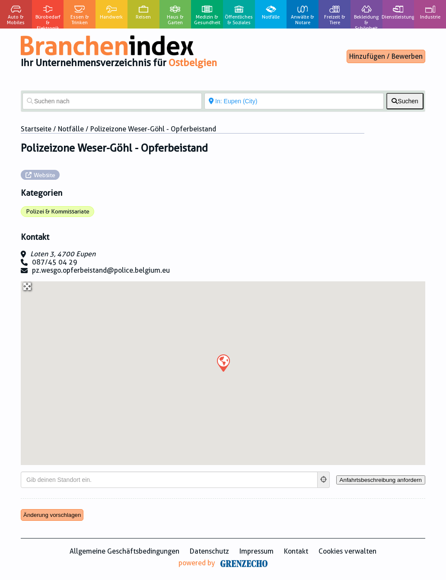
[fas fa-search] (405, 101)
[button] (223, 362)
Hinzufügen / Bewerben (386, 56)
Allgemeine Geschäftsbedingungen (124, 551)
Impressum (256, 551)
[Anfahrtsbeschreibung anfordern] (380, 479)
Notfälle (71, 129)
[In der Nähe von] (294, 101)
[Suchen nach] (112, 101)
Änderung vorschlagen (52, 515)
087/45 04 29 (54, 262)
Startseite (36, 129)
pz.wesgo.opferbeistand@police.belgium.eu (101, 270)
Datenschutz (209, 551)
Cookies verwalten (347, 551)
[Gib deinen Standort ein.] (169, 480)
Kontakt (296, 551)
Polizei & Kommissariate (57, 211)
